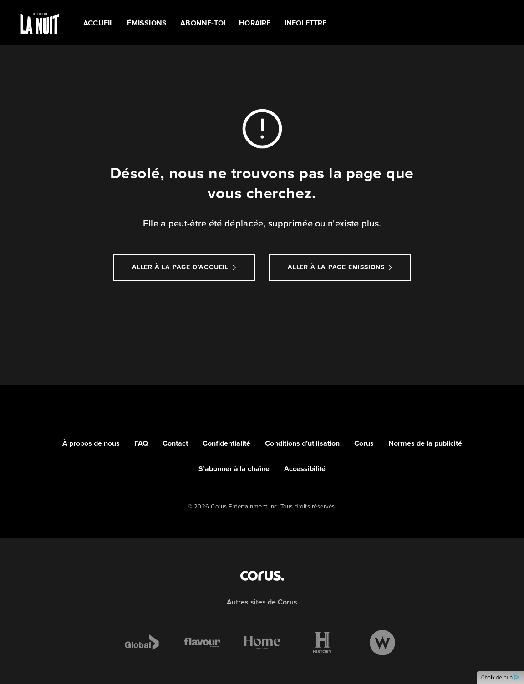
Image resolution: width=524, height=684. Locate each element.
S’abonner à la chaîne (234, 468)
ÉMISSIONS (147, 23)
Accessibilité (305, 468)
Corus (364, 443)
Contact (175, 443)
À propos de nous (91, 443)
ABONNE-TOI (202, 23)
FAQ (141, 443)
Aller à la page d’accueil (180, 267)
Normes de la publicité (425, 443)
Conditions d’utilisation (302, 443)
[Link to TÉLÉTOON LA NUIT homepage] (40, 23)
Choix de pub (500, 677)
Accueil (98, 23)
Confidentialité (226, 443)
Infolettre (306, 23)
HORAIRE (254, 23)
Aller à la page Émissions (336, 267)
